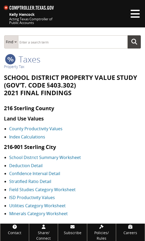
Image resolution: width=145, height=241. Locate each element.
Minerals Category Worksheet (38, 213)
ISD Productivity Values (32, 197)
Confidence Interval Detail (34, 173)
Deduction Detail (26, 165)
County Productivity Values (36, 129)
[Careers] (130, 229)
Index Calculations (27, 137)
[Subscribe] (72, 229)
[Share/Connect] (43, 232)
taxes (22, 59)
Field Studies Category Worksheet (42, 189)
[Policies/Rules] (101, 232)
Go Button (136, 42)
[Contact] (14, 229)
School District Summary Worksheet (45, 157)
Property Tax (14, 66)
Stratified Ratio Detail (30, 181)
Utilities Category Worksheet (37, 206)
